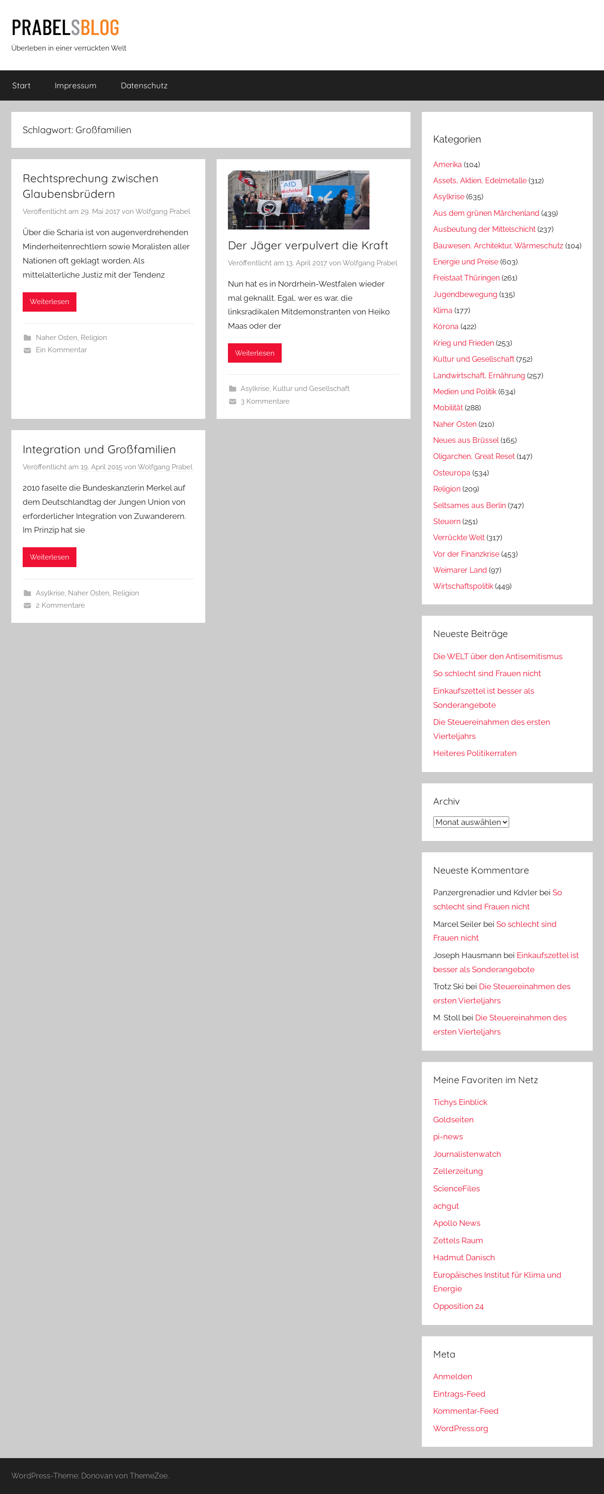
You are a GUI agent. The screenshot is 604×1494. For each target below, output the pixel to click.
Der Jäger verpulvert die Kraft (308, 245)
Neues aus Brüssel (466, 440)
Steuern (447, 521)
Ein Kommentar (61, 350)
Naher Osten (56, 337)
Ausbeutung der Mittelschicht (484, 229)
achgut (446, 1206)
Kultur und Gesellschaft (311, 388)
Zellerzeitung (458, 1171)
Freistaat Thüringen (466, 277)
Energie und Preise (465, 261)
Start (21, 85)
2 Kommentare (60, 605)
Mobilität (448, 407)
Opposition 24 (458, 1306)
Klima (443, 310)
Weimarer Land (460, 570)
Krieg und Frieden (463, 343)
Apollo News (456, 1223)
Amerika (447, 164)
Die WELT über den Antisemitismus (497, 656)
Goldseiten (453, 1119)
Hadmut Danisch (464, 1257)
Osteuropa (451, 472)
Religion (94, 337)
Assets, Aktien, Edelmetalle (480, 180)
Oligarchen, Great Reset (474, 456)
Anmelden (452, 1376)
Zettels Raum (458, 1240)
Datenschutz (144, 85)
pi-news (448, 1136)
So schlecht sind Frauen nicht (487, 673)
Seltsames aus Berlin (469, 505)
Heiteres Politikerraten (475, 753)
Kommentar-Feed (466, 1411)
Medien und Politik (464, 391)
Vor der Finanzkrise (466, 554)
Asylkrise (255, 388)
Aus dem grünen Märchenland (486, 213)
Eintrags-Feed (459, 1394)
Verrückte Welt (459, 537)
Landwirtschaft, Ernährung (479, 375)
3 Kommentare (265, 401)
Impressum (76, 85)
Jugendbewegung (465, 294)
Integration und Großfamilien (99, 449)
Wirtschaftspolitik (463, 586)
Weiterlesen (49, 301)
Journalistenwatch (467, 1154)
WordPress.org (460, 1428)
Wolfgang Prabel (162, 211)
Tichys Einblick (460, 1102)
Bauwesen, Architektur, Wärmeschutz (498, 245)
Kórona (446, 326)
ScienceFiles (456, 1188)
